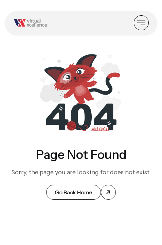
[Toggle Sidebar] (141, 22)
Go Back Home (73, 192)
